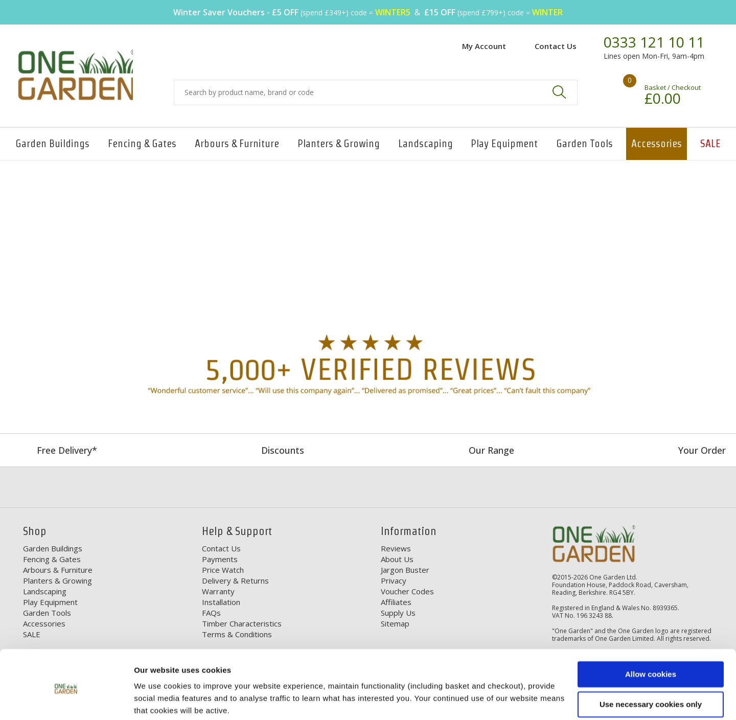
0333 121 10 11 (654, 42)
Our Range (491, 450)
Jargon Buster (405, 570)
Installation (221, 602)
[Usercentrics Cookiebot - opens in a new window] (66, 700)
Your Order (702, 450)
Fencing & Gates (142, 143)
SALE (710, 143)
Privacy (393, 580)
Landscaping (425, 143)
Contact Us (556, 46)
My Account (484, 46)
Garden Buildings (52, 143)
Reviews (396, 548)
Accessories (656, 143)
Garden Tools (584, 143)
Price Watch (223, 570)
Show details (157, 699)
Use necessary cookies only (651, 665)
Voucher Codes (407, 591)
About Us (397, 559)
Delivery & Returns (235, 580)
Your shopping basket (615, 89)
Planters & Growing (338, 143)
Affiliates (396, 602)
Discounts (282, 450)
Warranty (218, 591)
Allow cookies (650, 635)
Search (559, 92)
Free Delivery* (67, 450)
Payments (220, 559)
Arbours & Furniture (237, 143)
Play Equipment (504, 143)
